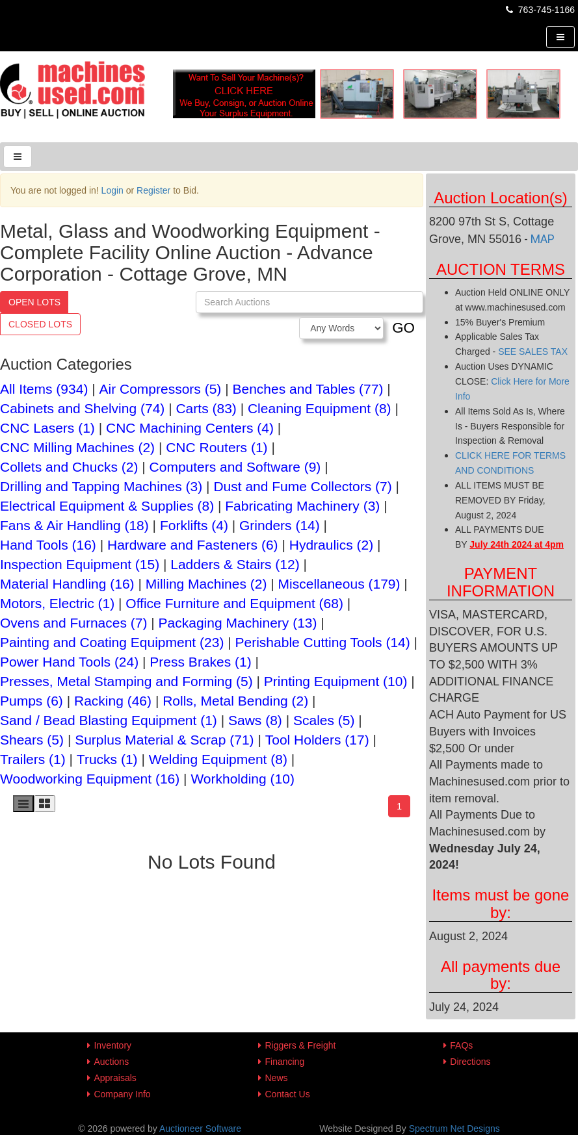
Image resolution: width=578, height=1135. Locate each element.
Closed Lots (40, 324)
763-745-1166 (539, 10)
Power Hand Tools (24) (69, 661)
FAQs (461, 1045)
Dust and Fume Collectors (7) (302, 486)
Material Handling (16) (67, 583)
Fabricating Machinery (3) (302, 505)
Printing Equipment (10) (336, 681)
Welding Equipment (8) (218, 759)
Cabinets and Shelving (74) (82, 408)
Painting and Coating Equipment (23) (112, 642)
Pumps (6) (31, 700)
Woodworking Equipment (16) (89, 778)
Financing (284, 1061)
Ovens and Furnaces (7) (73, 622)
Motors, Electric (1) (57, 603)
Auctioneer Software (200, 1128)
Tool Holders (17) (317, 739)
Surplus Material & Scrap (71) (164, 739)
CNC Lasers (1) (47, 427)
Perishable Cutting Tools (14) (322, 642)
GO (403, 328)
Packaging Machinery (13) (238, 622)
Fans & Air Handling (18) (74, 525)
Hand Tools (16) (48, 544)
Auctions (111, 1061)
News (276, 1078)
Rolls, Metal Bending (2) (235, 700)
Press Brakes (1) (200, 661)
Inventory (112, 1045)
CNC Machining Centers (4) (190, 427)
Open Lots (34, 302)
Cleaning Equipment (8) (319, 408)
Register (153, 190)
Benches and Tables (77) (308, 388)
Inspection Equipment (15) (79, 564)
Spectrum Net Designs (454, 1128)
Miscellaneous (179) (339, 583)
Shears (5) (32, 739)
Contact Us (287, 1094)
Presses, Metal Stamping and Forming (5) (126, 681)
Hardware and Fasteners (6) (192, 544)
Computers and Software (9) (235, 466)
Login (112, 190)
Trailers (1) (33, 759)
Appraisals (115, 1078)
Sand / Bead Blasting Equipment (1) (108, 720)
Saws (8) (255, 720)
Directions (470, 1061)
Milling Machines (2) (206, 583)
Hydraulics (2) (331, 544)
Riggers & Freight (300, 1045)
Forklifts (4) (194, 525)
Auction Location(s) (500, 198)
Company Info (122, 1094)
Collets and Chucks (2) (69, 466)
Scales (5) (324, 720)
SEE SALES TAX (533, 351)
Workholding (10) (242, 778)
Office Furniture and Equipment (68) (234, 603)
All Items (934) (44, 388)
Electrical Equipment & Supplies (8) (107, 505)
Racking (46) (112, 700)
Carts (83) (206, 408)
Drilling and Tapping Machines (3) (101, 486)
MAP (543, 239)
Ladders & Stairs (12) (234, 564)
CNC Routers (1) (216, 447)
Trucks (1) (107, 759)
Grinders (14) (279, 525)
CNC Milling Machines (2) (77, 447)
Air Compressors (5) (160, 388)
